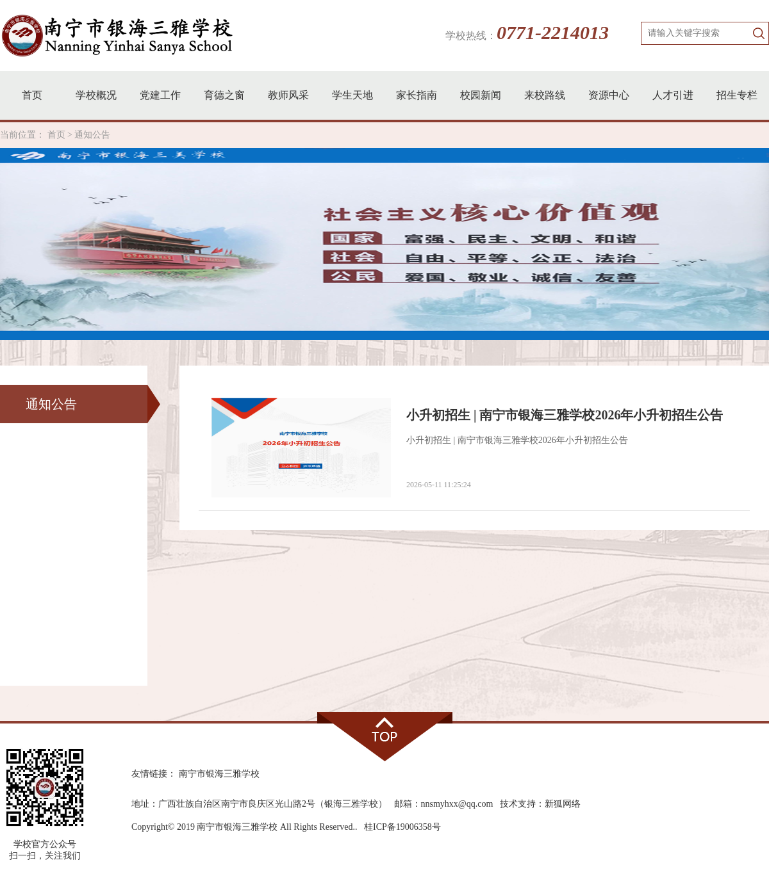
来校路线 (544, 95)
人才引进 (672, 95)
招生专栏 (736, 95)
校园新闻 (480, 95)
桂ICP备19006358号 (402, 827)
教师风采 (288, 95)
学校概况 (96, 95)
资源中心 (608, 95)
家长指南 (416, 95)
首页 (32, 95)
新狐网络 (563, 804)
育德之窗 (224, 95)
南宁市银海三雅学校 (219, 774)
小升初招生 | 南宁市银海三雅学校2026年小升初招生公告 (564, 415)
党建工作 (160, 95)
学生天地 (352, 95)
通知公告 (92, 135)
